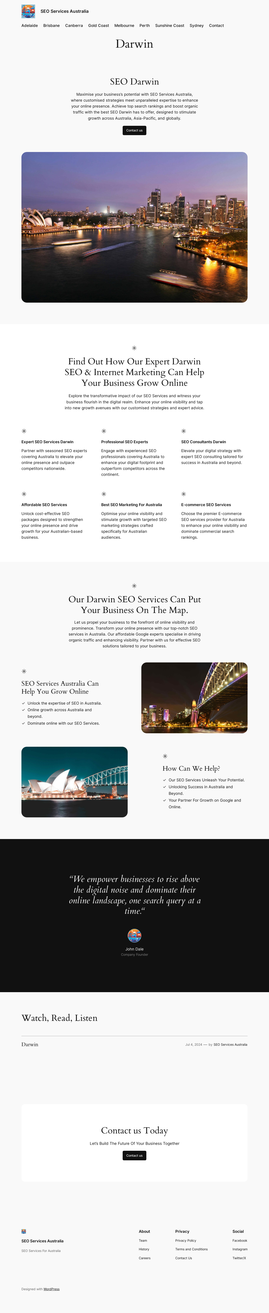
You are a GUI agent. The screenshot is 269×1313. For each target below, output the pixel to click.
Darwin (29, 1044)
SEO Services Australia (65, 11)
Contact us (134, 130)
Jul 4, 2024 (193, 1044)
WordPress (51, 1289)
